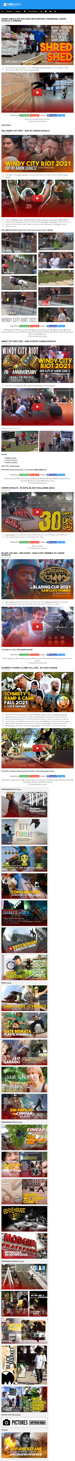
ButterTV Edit (22, 230)
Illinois (44, 478)
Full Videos (33, 11)
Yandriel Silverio (63, 220)
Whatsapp (25, 115)
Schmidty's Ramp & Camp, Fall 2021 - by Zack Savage (29, 668)
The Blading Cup (10, 658)
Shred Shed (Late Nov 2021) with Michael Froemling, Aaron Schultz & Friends (33, 20)
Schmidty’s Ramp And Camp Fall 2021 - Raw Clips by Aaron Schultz (32, 771)
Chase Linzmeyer (42, 220)
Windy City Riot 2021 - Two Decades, (28, 469)
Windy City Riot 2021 (25, 330)
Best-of (43, 334)
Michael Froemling (46, 68)
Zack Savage (53, 220)
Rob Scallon (45, 222)
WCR (7, 230)
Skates (18, 11)
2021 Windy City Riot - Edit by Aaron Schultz (25, 131)
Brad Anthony (35, 725)
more (19, 789)
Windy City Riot (22, 175)
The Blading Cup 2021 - (17, 649)
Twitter (62, 115)
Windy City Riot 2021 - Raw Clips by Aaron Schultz (28, 341)
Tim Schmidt (48, 782)
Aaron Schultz (34, 70)
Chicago (37, 478)
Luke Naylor (53, 222)
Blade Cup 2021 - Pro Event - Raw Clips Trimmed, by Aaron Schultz (32, 554)
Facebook (53, 115)
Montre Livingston (59, 658)
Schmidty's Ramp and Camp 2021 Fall (36, 780)
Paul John (19, 222)
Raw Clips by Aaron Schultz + (40, 230)
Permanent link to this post (38, 121)
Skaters (9, 11)
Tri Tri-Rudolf (57, 224)
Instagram (35, 115)
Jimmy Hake (38, 782)
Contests (48, 330)
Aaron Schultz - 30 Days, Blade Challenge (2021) (27, 488)
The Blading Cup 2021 (25, 658)
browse (17, 1415)
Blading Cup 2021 (52, 602)
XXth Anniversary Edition (35, 385)
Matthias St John (17, 220)
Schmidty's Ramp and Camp (13, 780)
